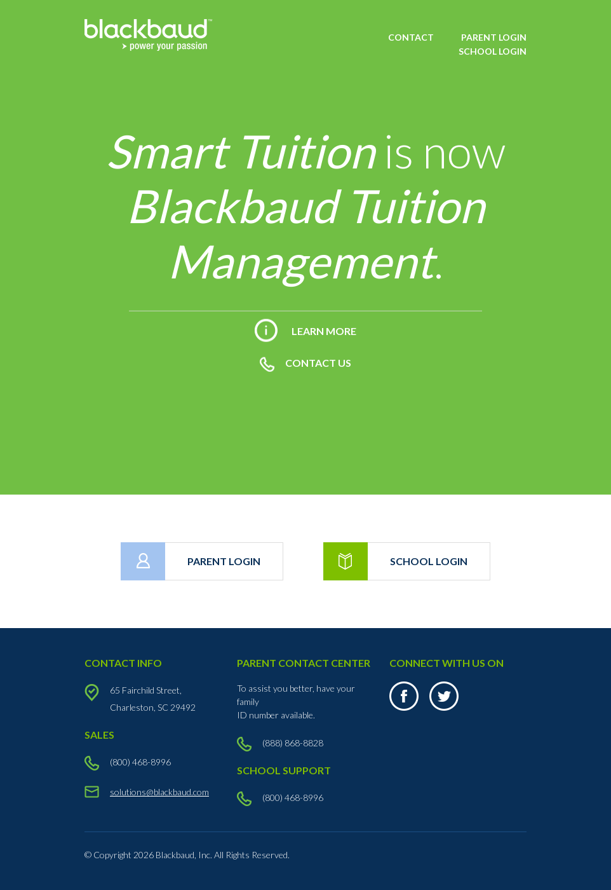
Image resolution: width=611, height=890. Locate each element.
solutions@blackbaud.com (159, 791)
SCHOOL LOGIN (493, 51)
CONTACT (411, 37)
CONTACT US (305, 363)
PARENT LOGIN (494, 37)
